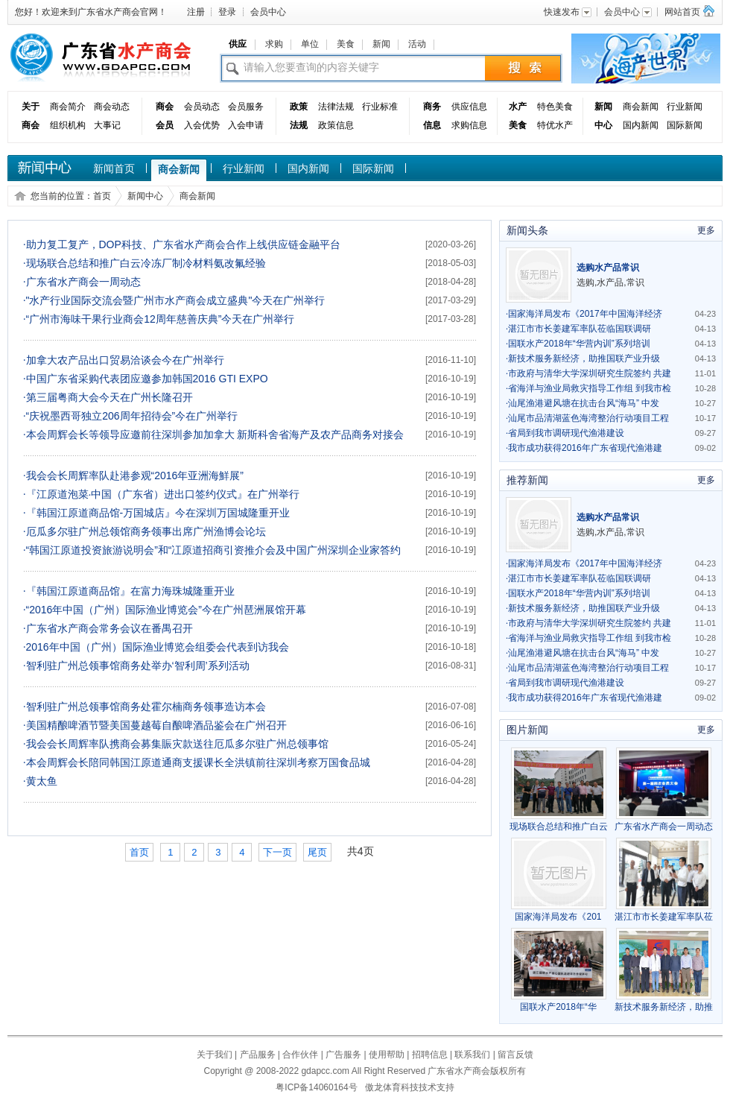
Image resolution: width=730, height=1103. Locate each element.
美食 (346, 44)
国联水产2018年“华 (558, 1001)
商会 (30, 125)
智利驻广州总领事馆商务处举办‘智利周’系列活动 (136, 665)
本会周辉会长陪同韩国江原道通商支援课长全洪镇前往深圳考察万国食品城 (196, 762)
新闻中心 (145, 196)
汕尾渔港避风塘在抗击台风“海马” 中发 (582, 403)
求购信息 (469, 125)
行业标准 (380, 106)
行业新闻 (684, 106)
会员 (165, 125)
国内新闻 (640, 125)
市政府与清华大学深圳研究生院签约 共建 (588, 373)
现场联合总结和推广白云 (559, 821)
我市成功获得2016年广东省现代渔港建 (584, 448)
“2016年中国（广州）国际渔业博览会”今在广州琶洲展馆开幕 (164, 610)
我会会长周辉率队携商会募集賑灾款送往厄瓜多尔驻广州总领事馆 (175, 744)
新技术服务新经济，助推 (664, 1001)
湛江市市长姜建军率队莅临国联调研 (578, 328)
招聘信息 (430, 1054)
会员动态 (202, 106)
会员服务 (246, 106)
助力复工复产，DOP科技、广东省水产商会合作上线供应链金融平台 (181, 244)
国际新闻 (684, 125)
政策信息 (336, 125)
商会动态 (112, 106)
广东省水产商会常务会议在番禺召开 (108, 628)
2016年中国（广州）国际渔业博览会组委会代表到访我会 (156, 647)
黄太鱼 (40, 781)
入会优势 (202, 125)
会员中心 (268, 12)
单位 (310, 44)
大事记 (107, 125)
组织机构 (68, 125)
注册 (196, 12)
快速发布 (568, 12)
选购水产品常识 (608, 267)
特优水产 (555, 125)
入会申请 (246, 125)
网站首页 (682, 12)
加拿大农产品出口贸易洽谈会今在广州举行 (123, 360)
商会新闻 (640, 106)
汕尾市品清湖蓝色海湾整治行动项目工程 (587, 418)
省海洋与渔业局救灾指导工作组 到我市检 (588, 388)
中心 (603, 125)
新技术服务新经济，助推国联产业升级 (583, 358)
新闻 (381, 44)
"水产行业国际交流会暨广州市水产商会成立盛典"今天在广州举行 (174, 300)
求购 (274, 44)
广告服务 (343, 1054)
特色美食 (555, 106)
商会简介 (68, 106)
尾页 (317, 852)
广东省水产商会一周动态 (82, 282)
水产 (518, 106)
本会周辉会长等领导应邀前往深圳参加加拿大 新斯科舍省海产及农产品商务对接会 (213, 434)
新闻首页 (114, 168)
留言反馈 (515, 1054)
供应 (238, 44)
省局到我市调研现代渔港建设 (565, 433)
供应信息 (469, 106)
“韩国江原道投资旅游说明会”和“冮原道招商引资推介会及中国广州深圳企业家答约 (212, 550)
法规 (299, 125)
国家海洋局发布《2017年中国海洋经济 (584, 314)
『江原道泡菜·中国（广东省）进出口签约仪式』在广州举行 (161, 494)
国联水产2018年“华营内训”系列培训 (578, 343)
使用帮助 (386, 1054)
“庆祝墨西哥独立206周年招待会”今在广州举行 (130, 416)
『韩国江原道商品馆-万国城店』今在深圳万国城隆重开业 (156, 513)
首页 (102, 196)
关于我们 (214, 1054)
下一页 (277, 852)
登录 (227, 12)
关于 (30, 106)
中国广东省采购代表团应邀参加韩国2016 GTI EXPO (145, 379)
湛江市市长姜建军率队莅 (664, 911)
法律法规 (336, 106)
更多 (706, 230)
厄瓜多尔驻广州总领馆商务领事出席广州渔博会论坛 (144, 531)
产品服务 (258, 1054)
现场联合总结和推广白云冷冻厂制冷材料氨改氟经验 (144, 263)
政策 (299, 106)
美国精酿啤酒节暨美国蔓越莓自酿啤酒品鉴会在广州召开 (155, 725)
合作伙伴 (300, 1054)
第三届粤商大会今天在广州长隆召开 (108, 397)
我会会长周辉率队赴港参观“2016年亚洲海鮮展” (133, 475)
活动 (417, 44)
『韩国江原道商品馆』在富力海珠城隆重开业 (129, 591)
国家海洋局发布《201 (558, 911)
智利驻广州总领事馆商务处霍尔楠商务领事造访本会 (144, 706)
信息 (432, 125)
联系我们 (472, 1054)
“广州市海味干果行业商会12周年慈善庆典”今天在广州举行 (158, 319)
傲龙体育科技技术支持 (409, 1087)
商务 (432, 106)
